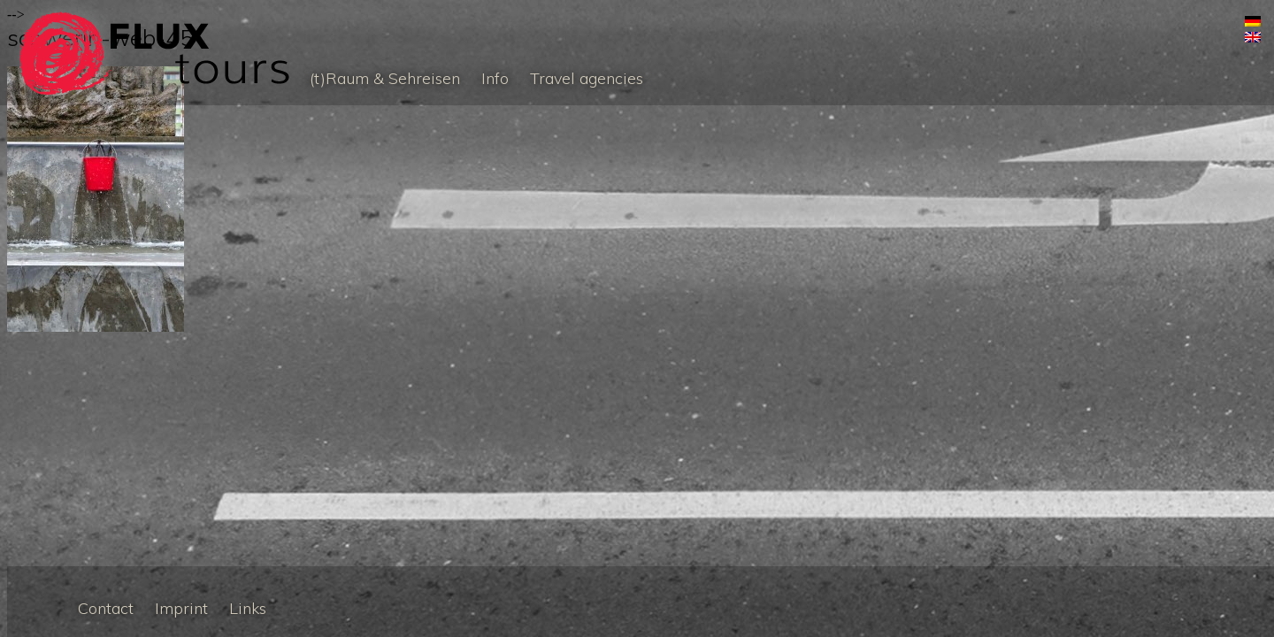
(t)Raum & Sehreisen (385, 78)
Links (247, 608)
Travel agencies (586, 78)
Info (495, 78)
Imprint (181, 608)
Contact (106, 608)
